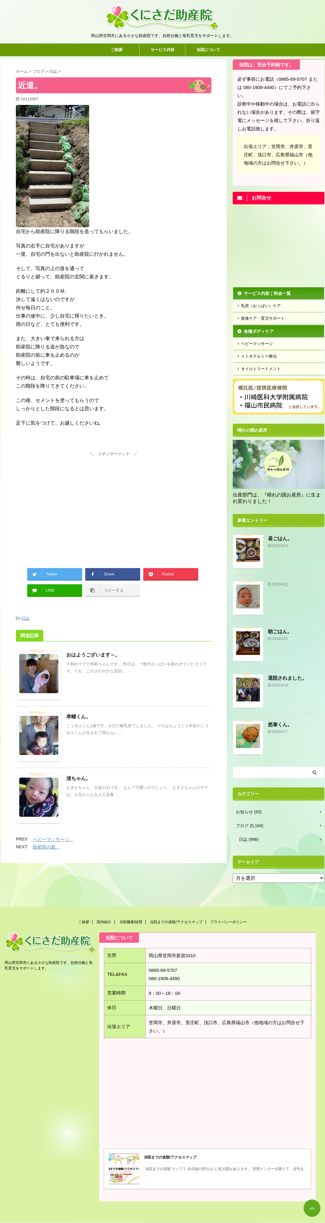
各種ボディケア (259, 331)
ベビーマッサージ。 (53, 839)
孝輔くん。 (78, 716)
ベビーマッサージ (257, 343)
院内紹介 (104, 922)
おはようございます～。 (93, 654)
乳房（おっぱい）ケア (261, 305)
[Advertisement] (113, 501)
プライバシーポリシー (228, 922)
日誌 (25, 618)
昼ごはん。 (280, 538)
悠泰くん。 (280, 724)
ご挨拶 (116, 49)
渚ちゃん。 (78, 778)
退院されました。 (287, 678)
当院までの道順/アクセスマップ (176, 922)
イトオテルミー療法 (259, 356)
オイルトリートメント (261, 368)
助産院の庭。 (46, 846)
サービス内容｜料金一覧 (267, 293)
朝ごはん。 (280, 631)
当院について (208, 49)
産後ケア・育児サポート (263, 318)
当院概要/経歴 (130, 922)
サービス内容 (162, 49)
